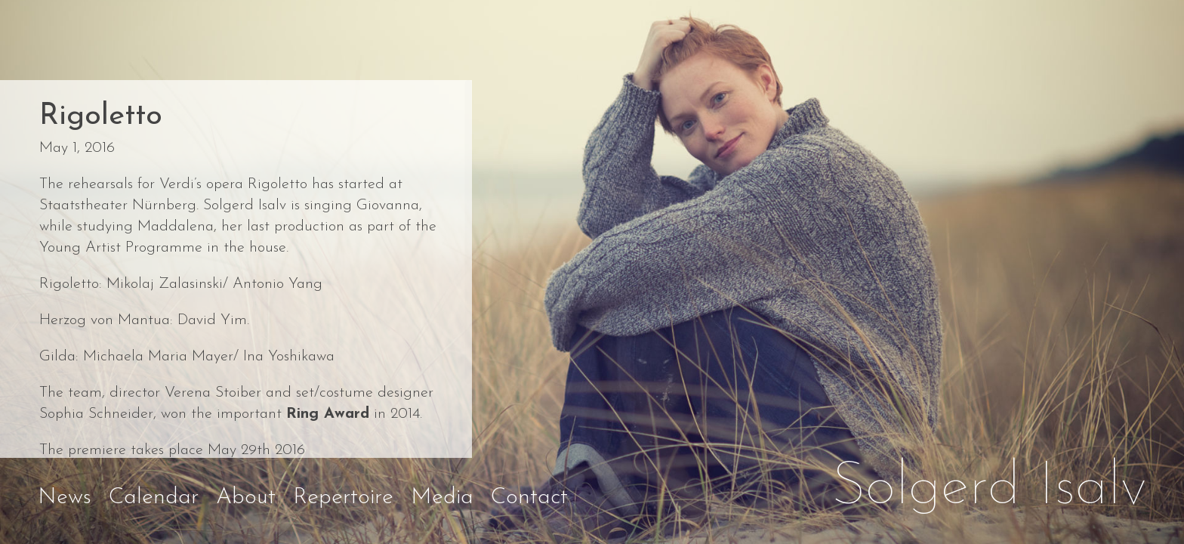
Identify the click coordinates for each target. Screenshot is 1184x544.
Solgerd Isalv (989, 488)
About (246, 497)
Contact (529, 497)
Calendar (154, 497)
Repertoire (343, 497)
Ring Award (327, 414)
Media (442, 497)
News (64, 497)
